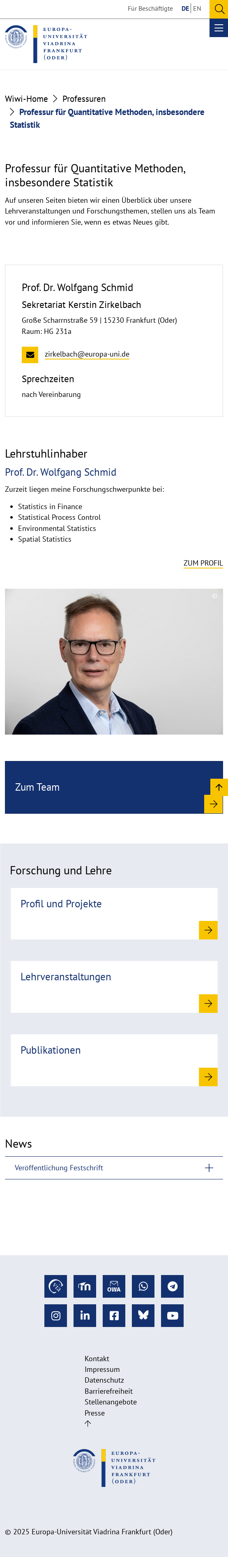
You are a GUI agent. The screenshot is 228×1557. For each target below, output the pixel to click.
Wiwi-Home (26, 98)
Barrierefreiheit (109, 1391)
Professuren (84, 98)
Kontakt (97, 1358)
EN (197, 8)
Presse (95, 1413)
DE (185, 8)
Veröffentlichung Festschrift (59, 1167)
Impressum (102, 1369)
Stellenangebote (111, 1402)
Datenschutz (104, 1380)
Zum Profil (203, 563)
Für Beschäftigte (150, 8)
